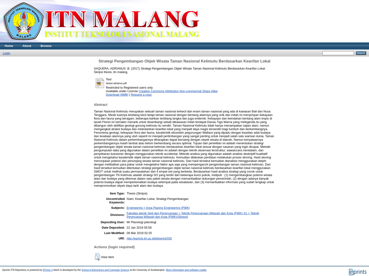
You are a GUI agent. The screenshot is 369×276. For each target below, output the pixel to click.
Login (6, 53)
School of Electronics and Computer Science (105, 270)
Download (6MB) (117, 94)
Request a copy (141, 94)
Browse (46, 46)
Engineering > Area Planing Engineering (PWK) (158, 208)
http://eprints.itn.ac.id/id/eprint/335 (149, 238)
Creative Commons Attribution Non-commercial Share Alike (178, 91)
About (27, 46)
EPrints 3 (48, 270)
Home (9, 46)
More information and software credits (186, 270)
